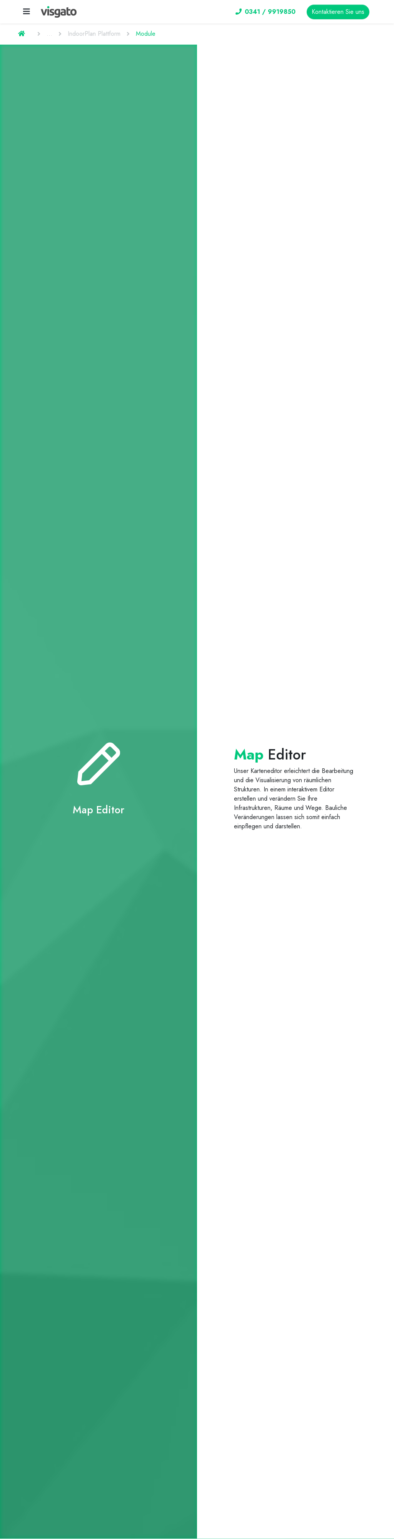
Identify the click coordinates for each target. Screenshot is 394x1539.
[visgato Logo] (59, 12)
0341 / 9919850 (265, 11)
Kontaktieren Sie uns (338, 11)
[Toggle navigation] (26, 11)
